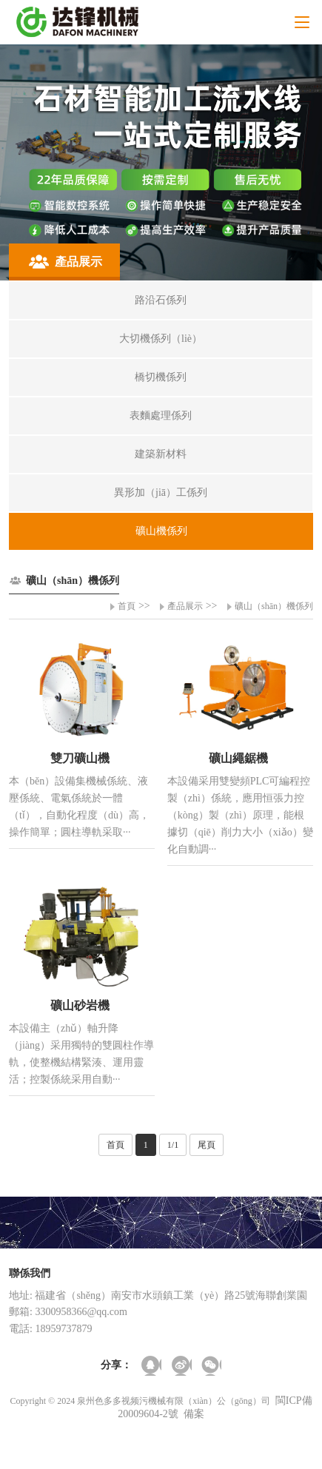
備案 (194, 1413)
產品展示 (185, 606)
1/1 (172, 1145)
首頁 (126, 606)
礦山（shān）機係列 (274, 606)
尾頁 (206, 1145)
